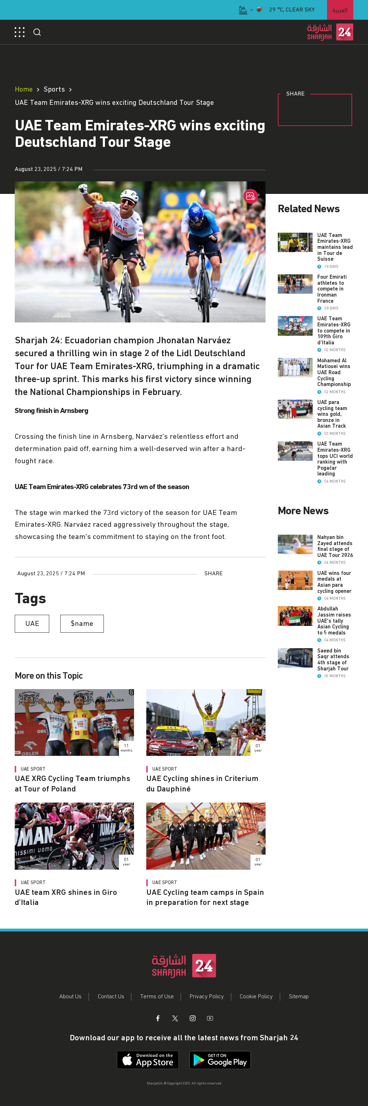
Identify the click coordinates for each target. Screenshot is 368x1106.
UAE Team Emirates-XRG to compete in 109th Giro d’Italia (334, 343)
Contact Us (111, 997)
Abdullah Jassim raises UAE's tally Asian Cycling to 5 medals (334, 674)
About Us (70, 997)
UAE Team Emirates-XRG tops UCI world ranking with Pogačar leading (335, 488)
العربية (340, 9)
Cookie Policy (256, 997)
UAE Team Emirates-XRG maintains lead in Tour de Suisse (335, 247)
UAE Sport (33, 769)
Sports (54, 89)
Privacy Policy (207, 997)
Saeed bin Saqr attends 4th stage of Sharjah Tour (333, 719)
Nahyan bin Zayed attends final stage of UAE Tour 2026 (335, 576)
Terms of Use (157, 997)
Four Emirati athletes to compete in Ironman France (332, 295)
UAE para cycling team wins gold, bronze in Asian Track (332, 438)
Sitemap (299, 997)
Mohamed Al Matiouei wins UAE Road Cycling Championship (334, 390)
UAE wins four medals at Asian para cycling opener (334, 624)
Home (24, 89)
